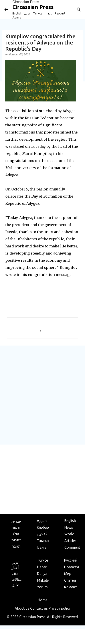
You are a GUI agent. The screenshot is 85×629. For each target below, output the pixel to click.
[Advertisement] (42, 394)
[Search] (78, 9)
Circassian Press (25, 2)
